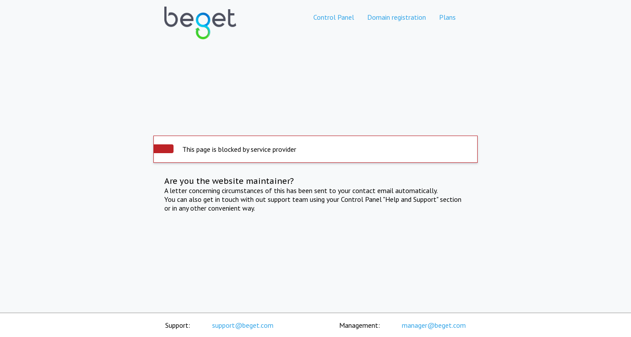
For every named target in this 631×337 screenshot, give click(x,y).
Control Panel (333, 17)
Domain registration (396, 17)
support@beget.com (242, 325)
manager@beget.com (434, 325)
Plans (447, 17)
